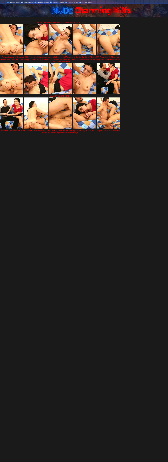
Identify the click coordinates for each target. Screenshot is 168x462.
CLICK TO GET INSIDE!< (60, 96)
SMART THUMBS (89, 399)
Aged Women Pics (73, 2)
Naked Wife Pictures (43, 2)
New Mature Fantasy (58, 2)
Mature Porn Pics (29, 2)
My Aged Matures (15, 2)
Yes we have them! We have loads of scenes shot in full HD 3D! (61, 23)
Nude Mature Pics (87, 2)
